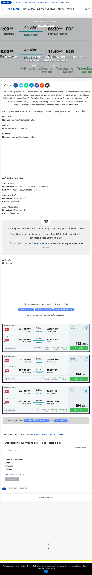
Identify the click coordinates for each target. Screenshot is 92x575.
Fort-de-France (12, 489)
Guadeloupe (38, 243)
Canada (31, 9)
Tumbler (60, 434)
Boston (41, 26)
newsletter (33, 434)
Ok (46, 571)
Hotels (50, 9)
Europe (40, 9)
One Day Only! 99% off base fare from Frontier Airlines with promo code (41, 2)
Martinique (23, 489)
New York (49, 26)
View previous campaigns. (14, 474)
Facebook (43, 434)
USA (24, 9)
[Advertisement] (46, 157)
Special (61, 9)
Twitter (52, 434)
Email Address (11, 450)
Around (71, 9)
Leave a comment (46, 497)
